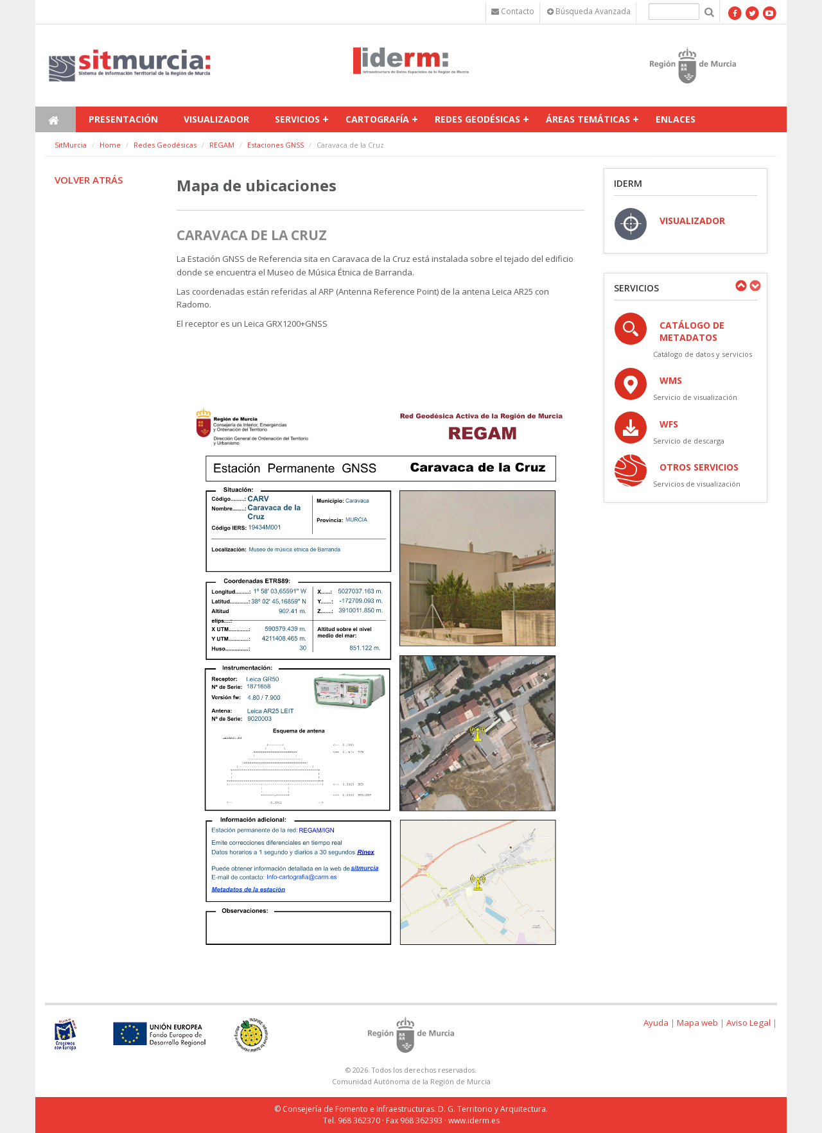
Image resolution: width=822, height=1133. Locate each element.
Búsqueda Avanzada (589, 11)
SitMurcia (71, 145)
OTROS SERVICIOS (699, 467)
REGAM (221, 145)
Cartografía (377, 119)
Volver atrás (89, 179)
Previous (740, 285)
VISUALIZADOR (692, 220)
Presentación (123, 119)
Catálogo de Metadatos (692, 331)
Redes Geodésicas (477, 119)
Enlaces (675, 119)
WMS (671, 380)
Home (110, 145)
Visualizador (216, 119)
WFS (669, 424)
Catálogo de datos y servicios (702, 354)
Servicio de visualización (695, 397)
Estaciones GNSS (275, 145)
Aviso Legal (748, 1022)
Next (754, 285)
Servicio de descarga (688, 440)
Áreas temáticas (588, 119)
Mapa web (697, 1022)
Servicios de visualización (696, 484)
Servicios (297, 119)
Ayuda (656, 1022)
